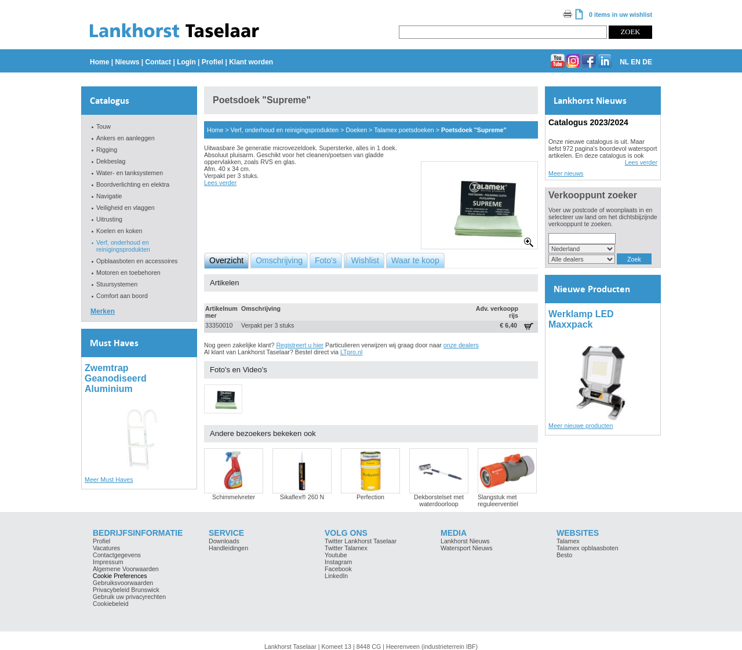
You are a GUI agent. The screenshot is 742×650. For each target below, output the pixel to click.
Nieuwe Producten (592, 289)
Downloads (224, 541)
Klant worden (251, 62)
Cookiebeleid (111, 603)
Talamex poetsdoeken (404, 129)
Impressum (108, 561)
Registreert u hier (299, 345)
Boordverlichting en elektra (132, 184)
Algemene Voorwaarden (126, 568)
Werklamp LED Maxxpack (581, 319)
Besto (564, 554)
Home (99, 62)
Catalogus (109, 100)
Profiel (212, 62)
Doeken (356, 129)
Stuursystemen (116, 284)
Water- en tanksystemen (129, 172)
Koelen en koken (119, 230)
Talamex (568, 541)
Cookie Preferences (120, 575)
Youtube (336, 554)
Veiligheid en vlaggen (125, 207)
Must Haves (114, 342)
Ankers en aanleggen (125, 138)
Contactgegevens (117, 554)
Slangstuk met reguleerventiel (498, 500)
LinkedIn (336, 575)
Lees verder (220, 182)
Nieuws (127, 62)
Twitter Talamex (346, 547)
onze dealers (461, 345)
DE (647, 62)
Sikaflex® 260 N (302, 496)
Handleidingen (228, 547)
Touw (103, 126)
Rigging (106, 149)
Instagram (338, 561)
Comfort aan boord (122, 295)
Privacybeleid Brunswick (126, 589)
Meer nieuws (565, 173)
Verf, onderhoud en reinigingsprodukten (123, 246)
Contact (158, 62)
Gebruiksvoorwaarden (123, 582)
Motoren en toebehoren (128, 272)
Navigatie (109, 196)
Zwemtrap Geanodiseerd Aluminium (116, 378)
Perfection (370, 496)
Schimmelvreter (233, 496)
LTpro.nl (351, 351)
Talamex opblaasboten (587, 547)
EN (636, 62)
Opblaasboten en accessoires (136, 260)
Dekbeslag (110, 161)
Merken (102, 311)
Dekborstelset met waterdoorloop (439, 500)
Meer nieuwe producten (580, 425)
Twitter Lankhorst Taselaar (361, 541)
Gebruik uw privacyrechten (129, 596)
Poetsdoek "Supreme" (474, 129)
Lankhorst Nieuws (590, 100)
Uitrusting (109, 219)
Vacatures (106, 547)
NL (624, 62)
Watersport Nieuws (467, 547)
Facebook (338, 568)
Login (186, 62)
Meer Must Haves (109, 479)
